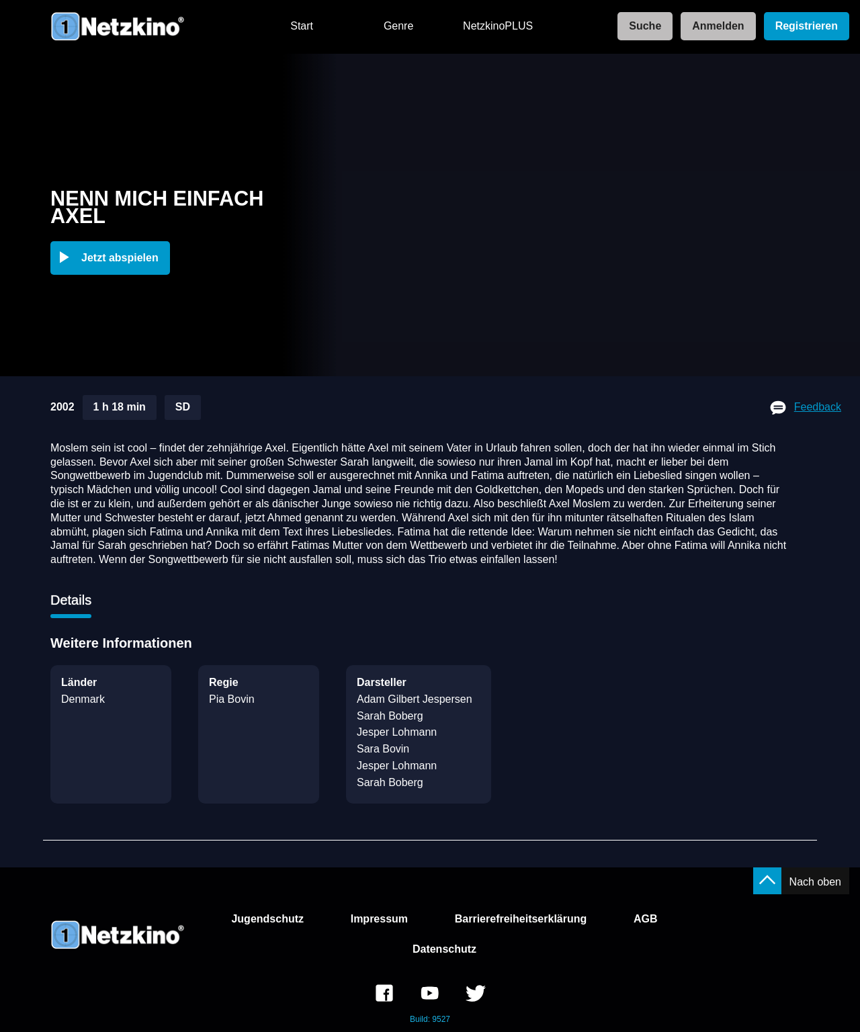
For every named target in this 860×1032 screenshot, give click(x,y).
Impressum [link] (379, 918)
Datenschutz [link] (444, 949)
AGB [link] (646, 918)
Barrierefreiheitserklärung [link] (521, 918)
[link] (641, 26)
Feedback (817, 407)
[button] (112, 258)
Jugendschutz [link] (267, 918)
